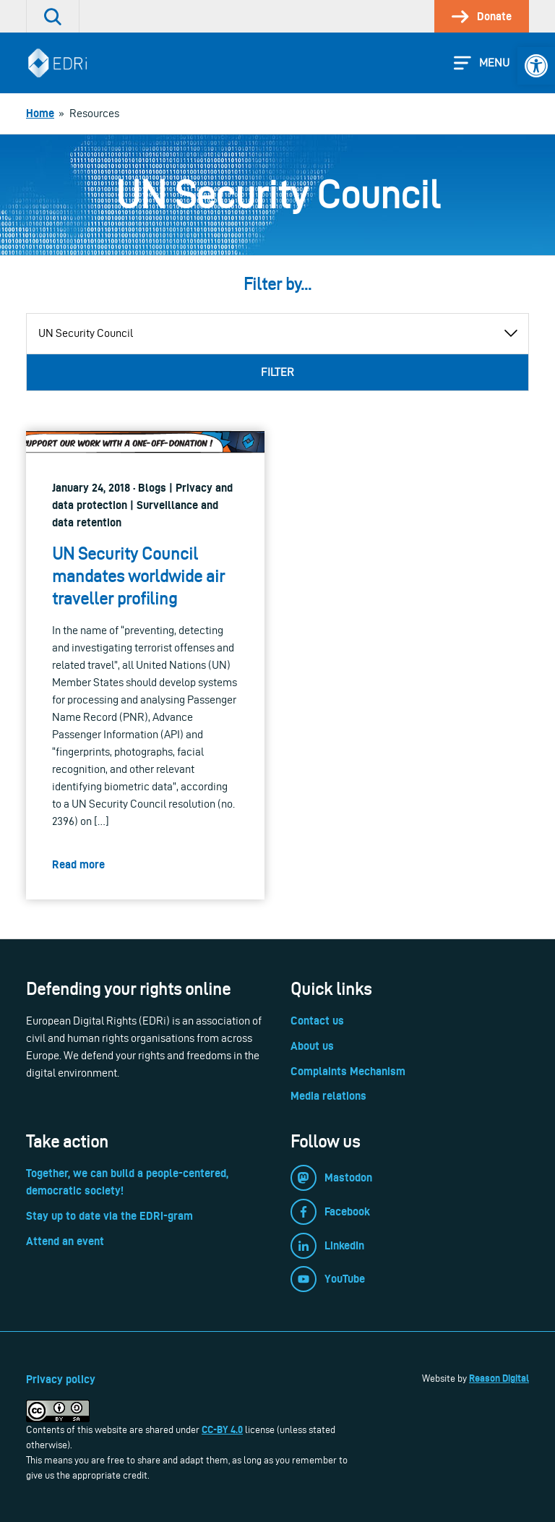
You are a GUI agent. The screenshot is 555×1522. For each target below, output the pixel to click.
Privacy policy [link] (60, 1379)
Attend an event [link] (65, 1241)
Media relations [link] (328, 1096)
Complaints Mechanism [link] (348, 1071)
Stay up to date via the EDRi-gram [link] (109, 1216)
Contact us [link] (317, 1020)
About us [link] (312, 1046)
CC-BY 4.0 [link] (222, 1429)
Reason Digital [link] (499, 1378)
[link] (536, 66)
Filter (277, 372)
